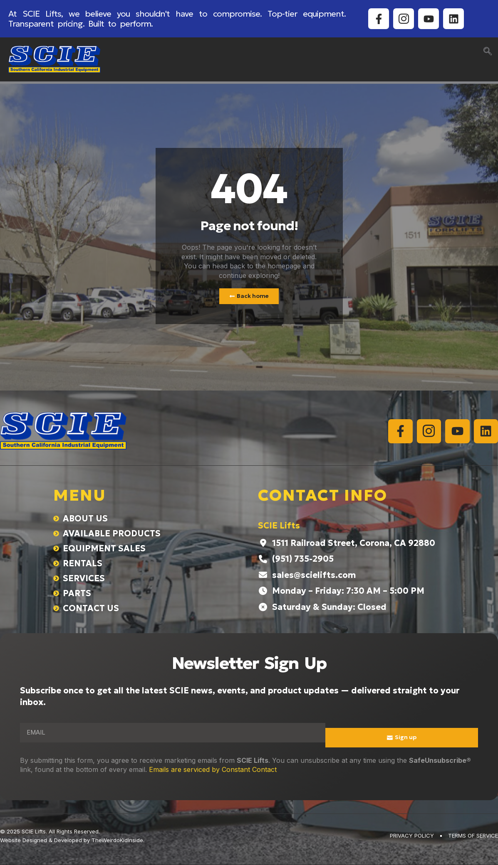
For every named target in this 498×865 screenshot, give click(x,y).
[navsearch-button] (487, 52)
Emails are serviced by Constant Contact (213, 770)
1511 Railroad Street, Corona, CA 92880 (353, 543)
